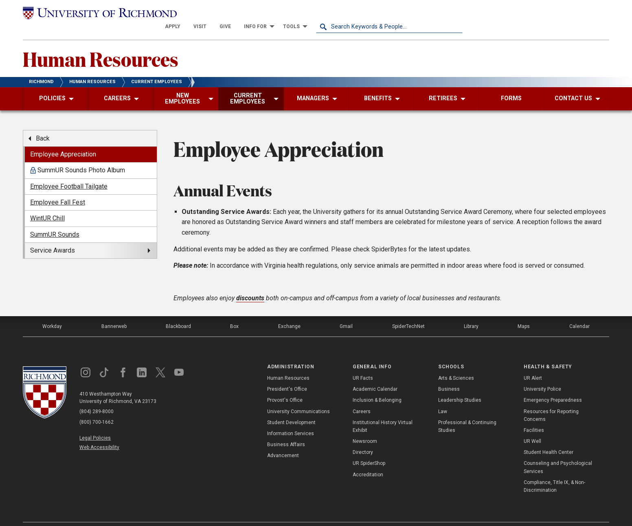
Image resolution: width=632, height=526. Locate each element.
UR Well (532, 428)
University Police (542, 376)
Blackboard (178, 312)
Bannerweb (114, 312)
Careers (362, 398)
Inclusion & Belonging (377, 387)
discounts (250, 284)
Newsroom (365, 428)
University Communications (298, 398)
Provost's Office (285, 387)
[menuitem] (319, 13)
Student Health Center (548, 439)
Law (442, 398)
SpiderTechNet (408, 312)
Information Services (290, 420)
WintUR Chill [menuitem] (47, 205)
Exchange (289, 312)
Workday (52, 312)
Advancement (283, 442)
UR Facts (363, 365)
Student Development (291, 409)
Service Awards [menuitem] (52, 237)
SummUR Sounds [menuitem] (54, 221)
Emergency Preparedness (553, 387)
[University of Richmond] (96, 13)
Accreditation (368, 461)
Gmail (346, 312)
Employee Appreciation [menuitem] (63, 141)
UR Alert (533, 365)
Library (471, 312)
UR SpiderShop (369, 450)
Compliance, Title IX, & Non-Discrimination (554, 473)
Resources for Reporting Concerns (551, 401)
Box (234, 312)
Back (43, 124)
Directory (363, 439)
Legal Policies (95, 424)
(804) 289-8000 (96, 398)
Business (449, 376)
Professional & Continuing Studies (467, 412)
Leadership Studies (459, 387)
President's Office (287, 376)
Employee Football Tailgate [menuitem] (69, 172)
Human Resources (100, 45)
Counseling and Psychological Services (558, 453)
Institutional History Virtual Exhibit (383, 412)
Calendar (579, 312)
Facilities (534, 417)
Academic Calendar (375, 376)
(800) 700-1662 (96, 409)
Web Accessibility (99, 433)
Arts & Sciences (456, 365)
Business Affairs (286, 431)
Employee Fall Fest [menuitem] (57, 189)
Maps (524, 312)
